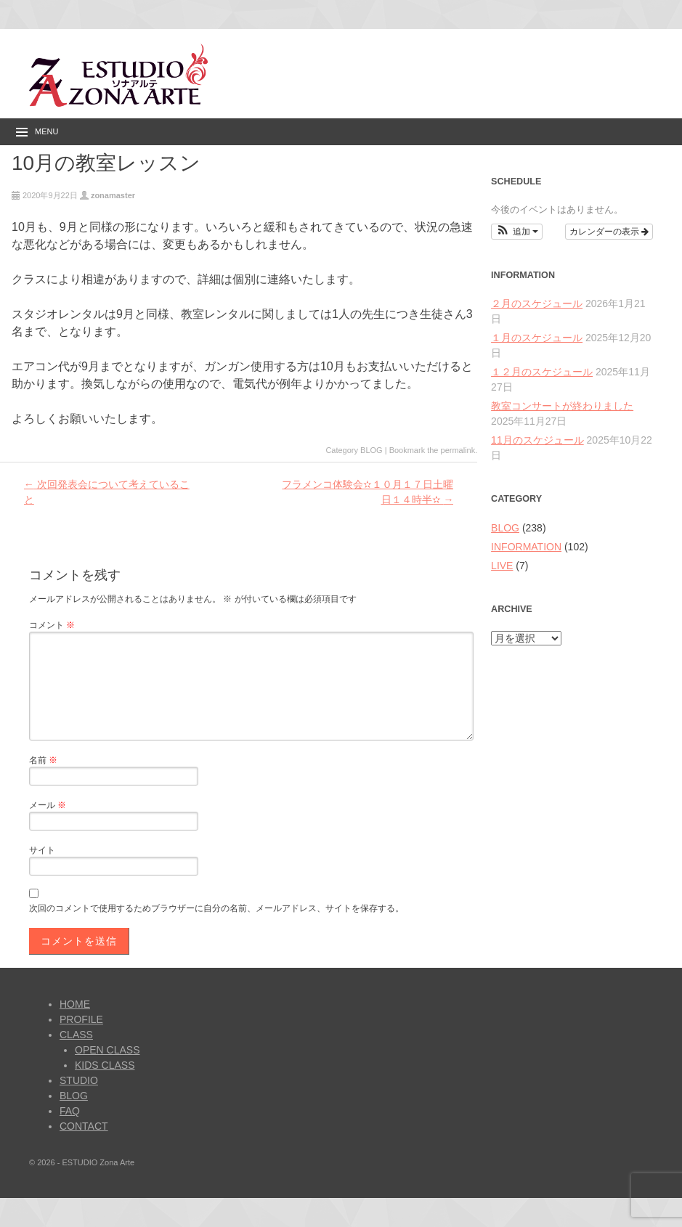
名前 (43, 760)
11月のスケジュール (537, 440)
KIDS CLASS (104, 1065)
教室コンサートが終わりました (562, 406)
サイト (42, 850)
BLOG (371, 450)
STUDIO (79, 1080)
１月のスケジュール (536, 337)
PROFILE (81, 1019)
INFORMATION (526, 547)
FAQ (70, 1111)
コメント (52, 625)
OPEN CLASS (107, 1050)
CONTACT (84, 1126)
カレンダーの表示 (609, 232)
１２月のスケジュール (542, 372)
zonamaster (113, 195)
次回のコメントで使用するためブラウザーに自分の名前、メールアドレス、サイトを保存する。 (216, 908)
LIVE (502, 565)
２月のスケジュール (536, 303)
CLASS (76, 1034)
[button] (517, 231)
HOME (75, 1004)
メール (47, 805)
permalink (458, 450)
